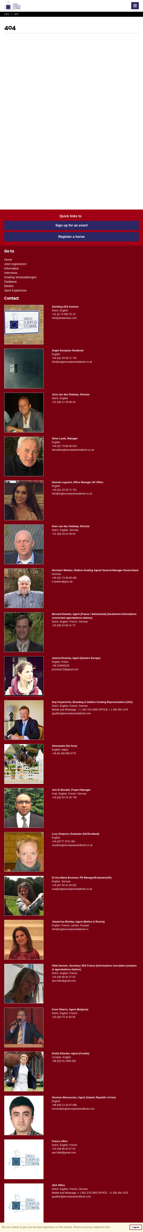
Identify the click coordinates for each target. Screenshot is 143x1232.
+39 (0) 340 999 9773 (64, 753)
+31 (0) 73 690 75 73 (63, 314)
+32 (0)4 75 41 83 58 (63, 1017)
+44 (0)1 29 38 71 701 (64, 358)
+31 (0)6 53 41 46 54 (63, 533)
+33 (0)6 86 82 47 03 (63, 977)
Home (8, 259)
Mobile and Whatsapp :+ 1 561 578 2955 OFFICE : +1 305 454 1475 (90, 1192)
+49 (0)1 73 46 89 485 (64, 577)
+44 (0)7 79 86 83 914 (64, 446)
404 (14, 14)
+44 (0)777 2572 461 (63, 841)
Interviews (10, 272)
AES (7, 14)
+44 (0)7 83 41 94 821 (64, 885)
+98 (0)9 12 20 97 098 (64, 1105)
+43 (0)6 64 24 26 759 (64, 797)
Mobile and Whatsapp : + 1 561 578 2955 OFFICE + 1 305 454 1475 (90, 709)
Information (11, 268)
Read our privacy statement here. (92, 1227)
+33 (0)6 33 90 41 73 (63, 625)
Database (10, 281)
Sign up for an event (71, 225)
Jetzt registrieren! (15, 264)
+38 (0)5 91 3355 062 (64, 1061)
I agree (135, 1227)
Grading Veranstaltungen (20, 277)
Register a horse (71, 236)
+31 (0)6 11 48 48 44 (63, 402)
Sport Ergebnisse (15, 290)
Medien (9, 286)
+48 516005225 (61, 665)
